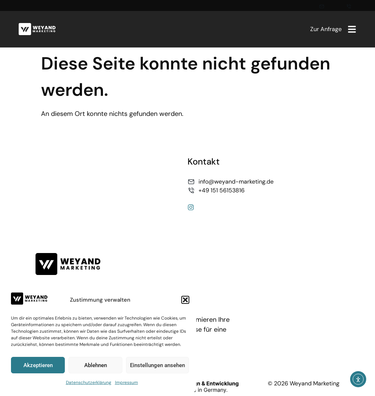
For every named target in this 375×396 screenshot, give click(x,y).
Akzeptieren (38, 365)
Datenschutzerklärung (88, 382)
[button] (185, 299)
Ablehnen (95, 365)
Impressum (126, 382)
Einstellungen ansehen (157, 365)
